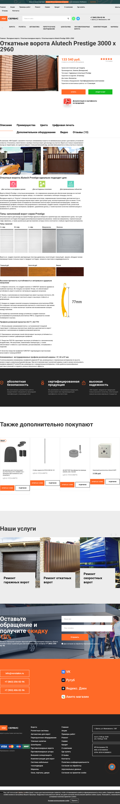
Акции (12, 7)
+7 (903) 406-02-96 (15, 690)
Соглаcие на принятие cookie (74, 773)
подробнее (23, 488)
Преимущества (26, 125)
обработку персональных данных (87, 644)
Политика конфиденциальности (75, 762)
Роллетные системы (40, 730)
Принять (75, 801)
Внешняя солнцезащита (41, 755)
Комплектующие (100, 27)
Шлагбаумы (66, 27)
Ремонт (37, 7)
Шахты (117, 7)
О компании (68, 7)
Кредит (57, 7)
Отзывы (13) (80, 132)
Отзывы (5, 11)
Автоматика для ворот (40, 734)
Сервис (47, 7)
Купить (73, 92)
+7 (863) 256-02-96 (97, 17)
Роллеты (22, 27)
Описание (6, 125)
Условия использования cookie (58, 801)
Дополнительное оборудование (36, 132)
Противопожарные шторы (42, 752)
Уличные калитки (38, 741)
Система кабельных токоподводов (39, 764)
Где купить (81, 7)
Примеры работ (24, 7)
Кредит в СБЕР (100, 92)
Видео (64, 132)
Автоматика (34, 27)
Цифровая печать (63, 125)
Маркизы (114, 27)
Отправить (75, 637)
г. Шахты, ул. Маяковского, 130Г (100, 19)
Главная (3, 7)
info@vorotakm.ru (15, 673)
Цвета (44, 125)
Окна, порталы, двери (40, 773)
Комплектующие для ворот (42, 759)
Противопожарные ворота (82, 28)
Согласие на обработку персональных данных (71, 767)
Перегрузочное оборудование (49, 28)
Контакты (15, 11)
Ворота (12, 27)
